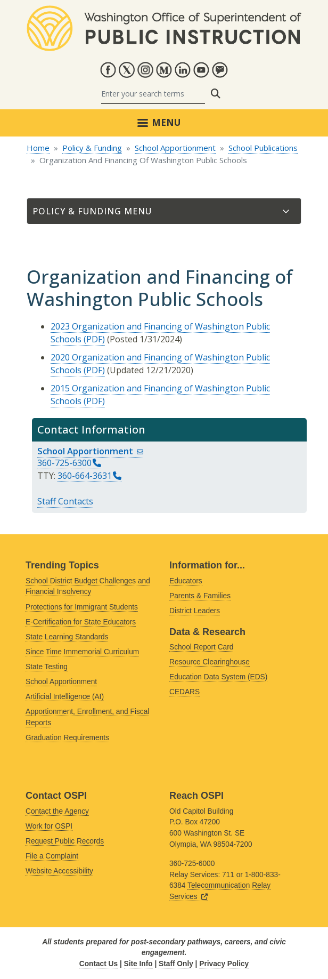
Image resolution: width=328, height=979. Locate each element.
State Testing (47, 667)
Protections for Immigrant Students (82, 607)
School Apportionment (175, 147)
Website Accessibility (59, 871)
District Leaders (194, 611)
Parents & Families (200, 596)
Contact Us (98, 964)
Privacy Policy (224, 964)
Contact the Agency (57, 811)
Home (38, 147)
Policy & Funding (92, 147)
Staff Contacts (65, 501)
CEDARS (184, 692)
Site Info (138, 964)
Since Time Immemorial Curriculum (82, 652)
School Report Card (201, 647)
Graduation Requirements (67, 738)
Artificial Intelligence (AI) (65, 697)
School (90, 451)
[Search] (153, 93)
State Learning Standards (67, 637)
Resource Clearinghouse (209, 662)
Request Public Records (65, 841)
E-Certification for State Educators (81, 622)
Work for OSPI (49, 826)
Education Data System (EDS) (218, 677)
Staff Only (176, 964)
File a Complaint (52, 856)
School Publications (263, 147)
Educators (185, 581)
